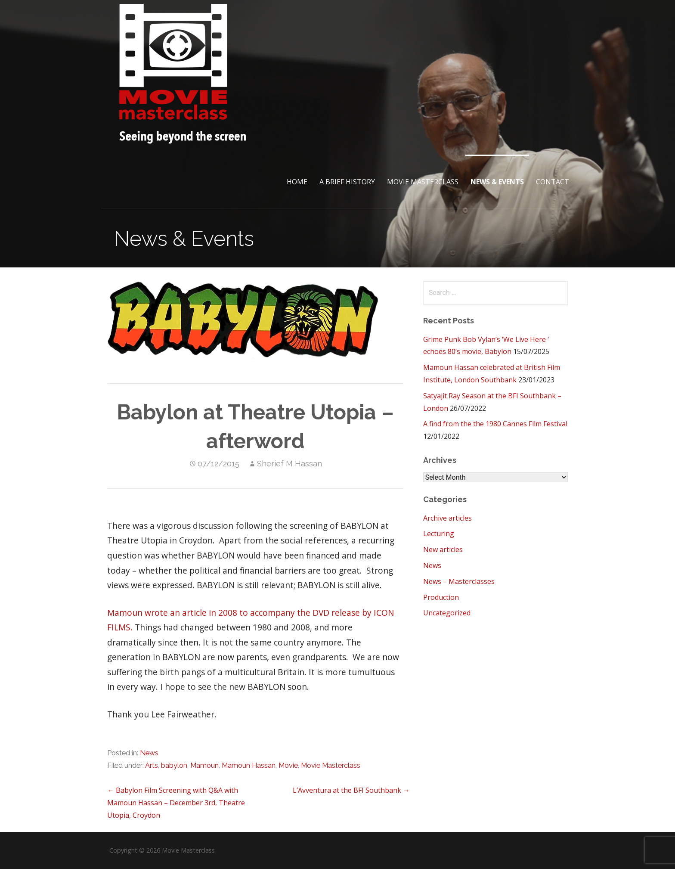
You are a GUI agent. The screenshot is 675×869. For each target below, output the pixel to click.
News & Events (497, 181)
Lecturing (438, 533)
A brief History (347, 181)
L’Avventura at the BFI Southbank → (351, 790)
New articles (443, 549)
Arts (151, 765)
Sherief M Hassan (289, 463)
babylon (174, 765)
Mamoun (204, 765)
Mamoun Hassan (249, 765)
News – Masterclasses (459, 581)
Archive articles (447, 518)
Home (297, 181)
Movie (288, 765)
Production (441, 597)
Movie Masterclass (422, 181)
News (149, 753)
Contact (552, 181)
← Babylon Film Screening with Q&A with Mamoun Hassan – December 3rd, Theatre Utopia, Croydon (176, 802)
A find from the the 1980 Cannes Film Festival (495, 423)
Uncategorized (447, 613)
